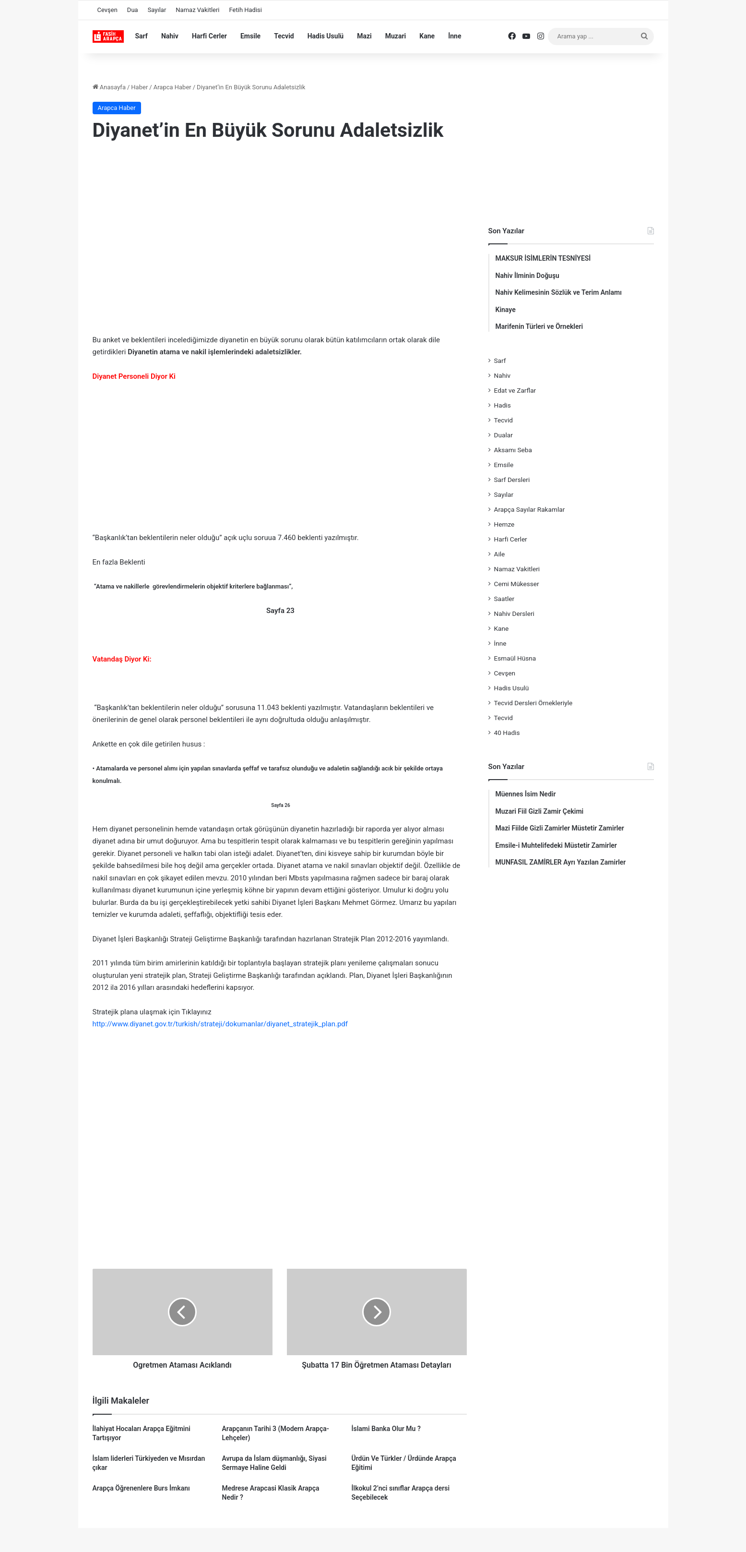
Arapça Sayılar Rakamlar (529, 509)
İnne (454, 36)
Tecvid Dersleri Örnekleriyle (533, 703)
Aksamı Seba (513, 450)
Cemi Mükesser (516, 584)
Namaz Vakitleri (197, 9)
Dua (132, 9)
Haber (139, 87)
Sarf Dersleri (512, 479)
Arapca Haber (172, 87)
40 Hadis (507, 732)
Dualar (503, 435)
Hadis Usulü (325, 36)
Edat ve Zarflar (515, 390)
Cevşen (107, 9)
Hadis (502, 405)
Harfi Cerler (209, 36)
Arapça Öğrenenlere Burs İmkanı (141, 1488)
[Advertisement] (280, 228)
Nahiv (169, 36)
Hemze (504, 524)
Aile (499, 554)
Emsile (250, 36)
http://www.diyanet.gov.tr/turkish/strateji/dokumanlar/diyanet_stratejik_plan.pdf (220, 1024)
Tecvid (284, 36)
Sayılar (157, 9)
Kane (427, 36)
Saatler (504, 598)
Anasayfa (109, 87)
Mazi (364, 36)
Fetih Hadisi (245, 9)
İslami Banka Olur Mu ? (385, 1428)
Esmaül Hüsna (515, 658)
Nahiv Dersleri (514, 613)
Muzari (395, 36)
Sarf (141, 36)
